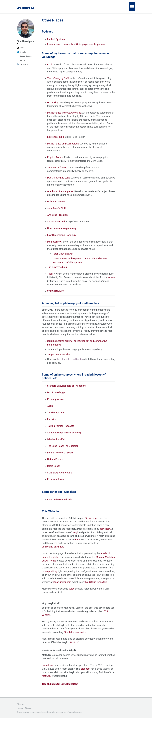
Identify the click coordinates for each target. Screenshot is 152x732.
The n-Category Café (58, 79)
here (83, 548)
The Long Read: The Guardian (63, 454)
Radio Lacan (53, 474)
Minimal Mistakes (75, 726)
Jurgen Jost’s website (58, 361)
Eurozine (51, 427)
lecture (58, 283)
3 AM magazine (55, 420)
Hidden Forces (55, 467)
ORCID (21, 60)
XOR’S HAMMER (56, 294)
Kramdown (47, 679)
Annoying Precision (57, 217)
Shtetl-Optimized (56, 224)
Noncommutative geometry (61, 231)
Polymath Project (56, 204)
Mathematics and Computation (63, 145)
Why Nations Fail (56, 447)
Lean (85, 7)
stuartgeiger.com (90, 591)
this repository (67, 580)
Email (20, 48)
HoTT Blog (53, 103)
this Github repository (53, 595)
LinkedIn (21, 52)
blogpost (86, 682)
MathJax (54, 689)
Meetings (119, 7)
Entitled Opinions (56, 39)
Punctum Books (55, 487)
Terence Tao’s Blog (57, 169)
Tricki (50, 276)
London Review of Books (60, 460)
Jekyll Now (107, 537)
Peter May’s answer (63, 256)
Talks (95, 7)
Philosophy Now (55, 407)
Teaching (73, 7)
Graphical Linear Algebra (60, 194)
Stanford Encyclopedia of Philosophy (66, 393)
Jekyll (76, 541)
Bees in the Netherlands (60, 508)
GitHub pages (92, 527)
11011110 (79, 656)
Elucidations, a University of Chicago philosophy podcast (77, 44)
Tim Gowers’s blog (57, 270)
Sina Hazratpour (25, 7)
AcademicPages (56, 726)
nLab (50, 65)
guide (72, 601)
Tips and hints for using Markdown (60, 697)
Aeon (50, 413)
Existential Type (55, 138)
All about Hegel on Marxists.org (64, 440)
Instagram (22, 64)
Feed (28, 722)
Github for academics (78, 645)
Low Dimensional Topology (61, 238)
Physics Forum (55, 159)
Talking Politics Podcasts (60, 434)
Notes (106, 7)
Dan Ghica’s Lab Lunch (59, 180)
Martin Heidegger (56, 400)
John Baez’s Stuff (56, 211)
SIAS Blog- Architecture (59, 481)
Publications (56, 7)
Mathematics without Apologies (64, 114)
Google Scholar (24, 56)
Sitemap (21, 718)
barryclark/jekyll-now (53, 555)
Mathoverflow (54, 244)
